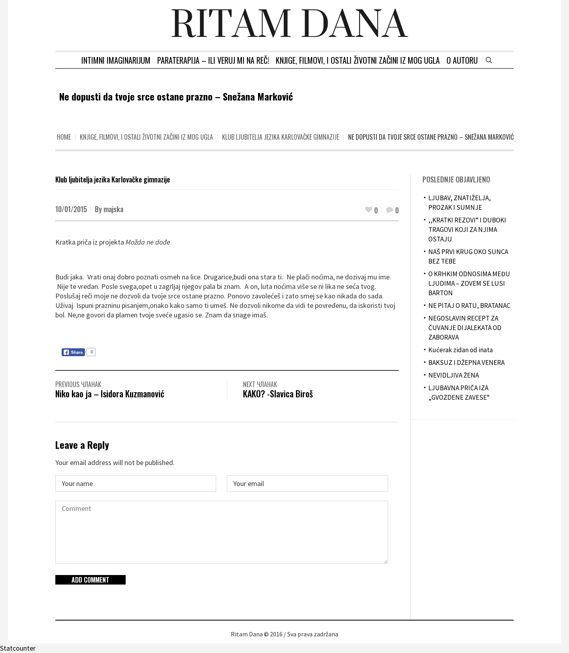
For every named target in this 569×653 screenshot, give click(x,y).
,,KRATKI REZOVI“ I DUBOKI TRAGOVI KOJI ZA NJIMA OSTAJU (467, 229)
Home (64, 137)
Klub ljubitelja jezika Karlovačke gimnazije (280, 137)
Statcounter (18, 648)
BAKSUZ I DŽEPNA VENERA (466, 362)
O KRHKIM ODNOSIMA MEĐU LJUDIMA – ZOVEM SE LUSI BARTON (469, 283)
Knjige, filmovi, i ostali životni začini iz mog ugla (146, 137)
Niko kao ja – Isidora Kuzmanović (109, 393)
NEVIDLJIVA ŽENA (453, 375)
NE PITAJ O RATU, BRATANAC (469, 305)
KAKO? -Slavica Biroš (278, 393)
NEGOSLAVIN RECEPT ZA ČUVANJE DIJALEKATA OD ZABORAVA (464, 328)
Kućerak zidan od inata (460, 349)
